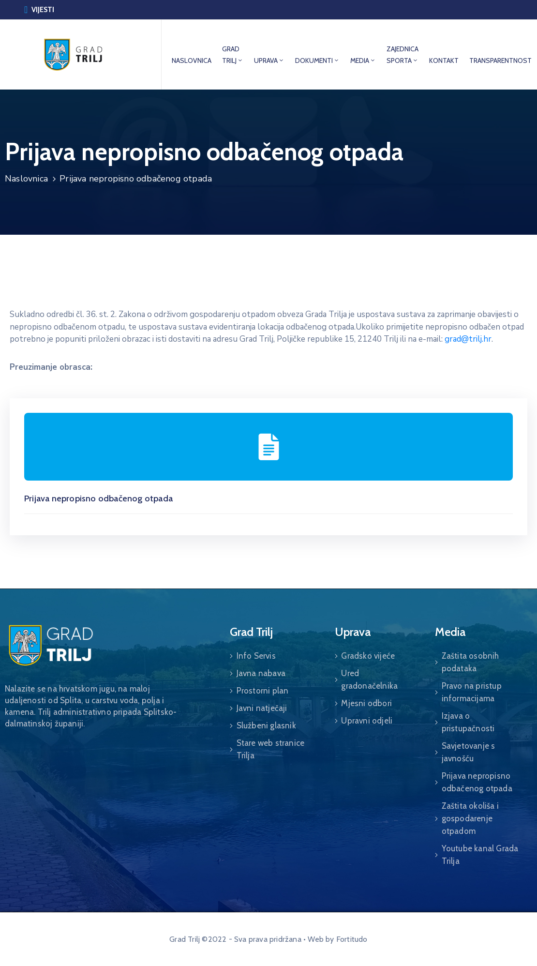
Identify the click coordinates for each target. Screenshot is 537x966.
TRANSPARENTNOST (500, 60)
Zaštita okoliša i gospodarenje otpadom (470, 818)
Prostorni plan (263, 690)
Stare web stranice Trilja (271, 749)
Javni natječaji (262, 708)
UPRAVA (269, 60)
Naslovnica (26, 178)
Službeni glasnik (266, 725)
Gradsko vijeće (368, 656)
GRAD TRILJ (232, 55)
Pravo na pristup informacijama (472, 692)
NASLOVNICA (191, 60)
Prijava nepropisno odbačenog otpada (98, 498)
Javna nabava (261, 673)
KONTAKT (444, 60)
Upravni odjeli (366, 720)
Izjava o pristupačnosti (468, 722)
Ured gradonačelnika (369, 679)
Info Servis (256, 656)
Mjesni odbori (366, 703)
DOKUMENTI (317, 60)
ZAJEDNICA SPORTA (402, 55)
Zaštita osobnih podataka (470, 662)
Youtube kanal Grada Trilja (480, 855)
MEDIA (363, 60)
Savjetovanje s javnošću (468, 752)
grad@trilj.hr (468, 339)
